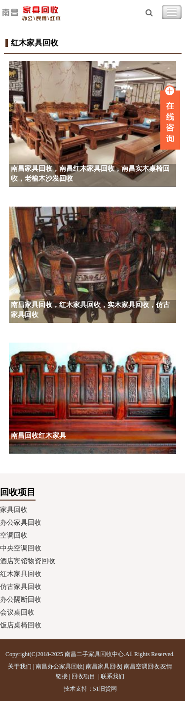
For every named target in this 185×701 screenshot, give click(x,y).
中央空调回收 (20, 548)
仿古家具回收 (20, 586)
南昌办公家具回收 (59, 666)
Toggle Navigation (172, 12)
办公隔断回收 (20, 599)
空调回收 (14, 535)
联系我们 (112, 676)
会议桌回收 (17, 612)
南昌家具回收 (103, 666)
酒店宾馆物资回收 (27, 561)
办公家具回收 (20, 522)
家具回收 (14, 509)
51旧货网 (105, 688)
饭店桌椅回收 (20, 625)
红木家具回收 (20, 574)
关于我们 (20, 666)
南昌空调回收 (141, 666)
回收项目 (83, 676)
